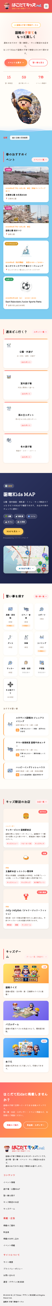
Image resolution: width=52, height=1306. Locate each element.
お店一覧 (40, 801)
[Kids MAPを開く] (26, 559)
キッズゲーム (9, 1208)
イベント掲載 (9, 1245)
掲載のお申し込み (11, 1238)
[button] (23, 121)
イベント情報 (9, 1182)
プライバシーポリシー (13, 1268)
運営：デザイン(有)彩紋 (13, 1281)
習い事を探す (9, 1195)
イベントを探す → (16, 62)
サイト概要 (8, 1262)
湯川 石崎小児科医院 (19, 137)
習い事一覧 (39, 596)
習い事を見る (38, 62)
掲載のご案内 (12, 1125)
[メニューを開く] (46, 6)
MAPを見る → (13, 531)
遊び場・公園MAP (11, 1189)
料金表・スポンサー (35, 1125)
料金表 (6, 1232)
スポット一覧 (39, 332)
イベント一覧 (39, 159)
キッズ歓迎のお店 (11, 1202)
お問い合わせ (9, 1275)
